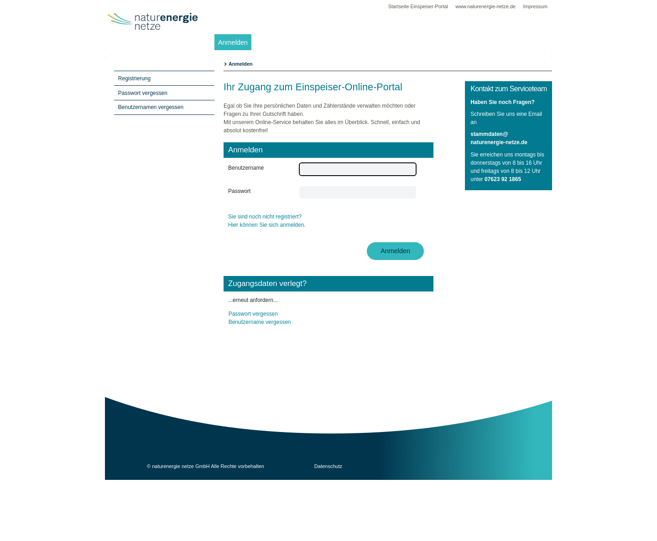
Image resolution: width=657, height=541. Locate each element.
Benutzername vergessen (260, 322)
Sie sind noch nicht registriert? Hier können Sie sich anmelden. (267, 220)
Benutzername (246, 168)
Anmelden (233, 42)
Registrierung (134, 78)
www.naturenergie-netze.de (486, 6)
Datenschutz (328, 466)
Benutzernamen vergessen (150, 107)
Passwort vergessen (253, 314)
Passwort (239, 191)
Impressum (535, 6)
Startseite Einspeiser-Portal (418, 6)
